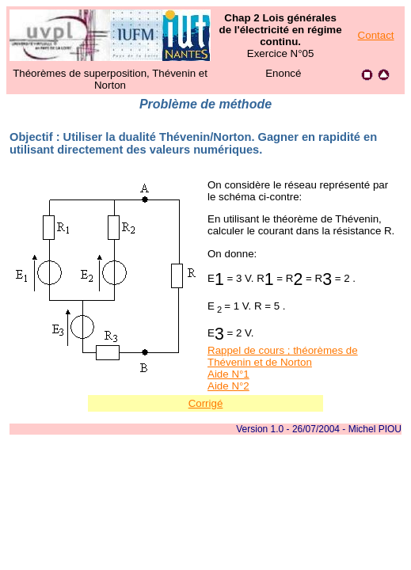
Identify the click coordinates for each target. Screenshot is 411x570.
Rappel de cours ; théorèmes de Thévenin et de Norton (282, 356)
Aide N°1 (228, 374)
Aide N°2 (228, 386)
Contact (376, 35)
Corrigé (205, 403)
